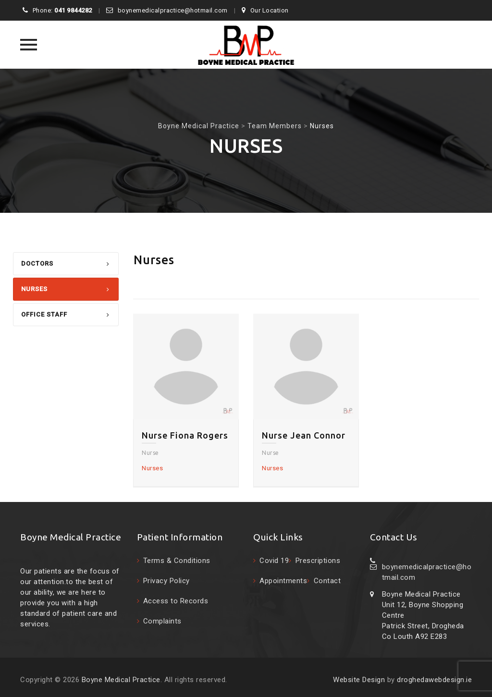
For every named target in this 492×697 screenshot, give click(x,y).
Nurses (34, 289)
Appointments (283, 580)
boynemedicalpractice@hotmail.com (173, 10)
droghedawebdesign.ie (434, 679)
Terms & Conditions (176, 560)
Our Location (269, 10)
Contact (327, 580)
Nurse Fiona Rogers (185, 435)
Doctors (37, 263)
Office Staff (44, 314)
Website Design (359, 679)
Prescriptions (318, 560)
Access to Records (176, 601)
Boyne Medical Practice (121, 679)
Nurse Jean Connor (303, 435)
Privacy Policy (166, 580)
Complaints (162, 621)
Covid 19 (274, 560)
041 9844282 (73, 10)
